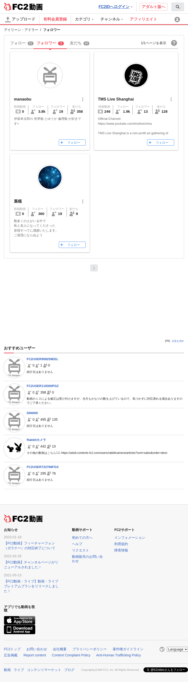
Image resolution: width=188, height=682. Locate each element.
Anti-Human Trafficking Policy (118, 655)
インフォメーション (129, 537)
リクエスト (80, 550)
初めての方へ (82, 537)
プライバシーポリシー (89, 649)
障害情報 (121, 550)
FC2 (16, 6)
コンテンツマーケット (44, 670)
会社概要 (60, 649)
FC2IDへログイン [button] (115, 7)
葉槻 (18, 201)
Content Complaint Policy (71, 655)
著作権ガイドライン (128, 649)
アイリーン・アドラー (21, 30)
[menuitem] (177, 6)
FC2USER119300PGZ (43, 386)
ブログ (69, 670)
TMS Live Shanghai (116, 99)
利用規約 (121, 544)
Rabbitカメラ (36, 440)
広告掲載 (11, 655)
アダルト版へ (153, 7)
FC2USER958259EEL (42, 359)
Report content (35, 655)
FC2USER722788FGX (43, 467)
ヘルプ (77, 544)
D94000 (32, 413)
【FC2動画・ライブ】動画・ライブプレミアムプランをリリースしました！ (31, 586)
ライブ (19, 670)
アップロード (20, 19)
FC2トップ (12, 649)
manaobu (22, 99)
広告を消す (178, 341)
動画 (7, 670)
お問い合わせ (36, 649)
